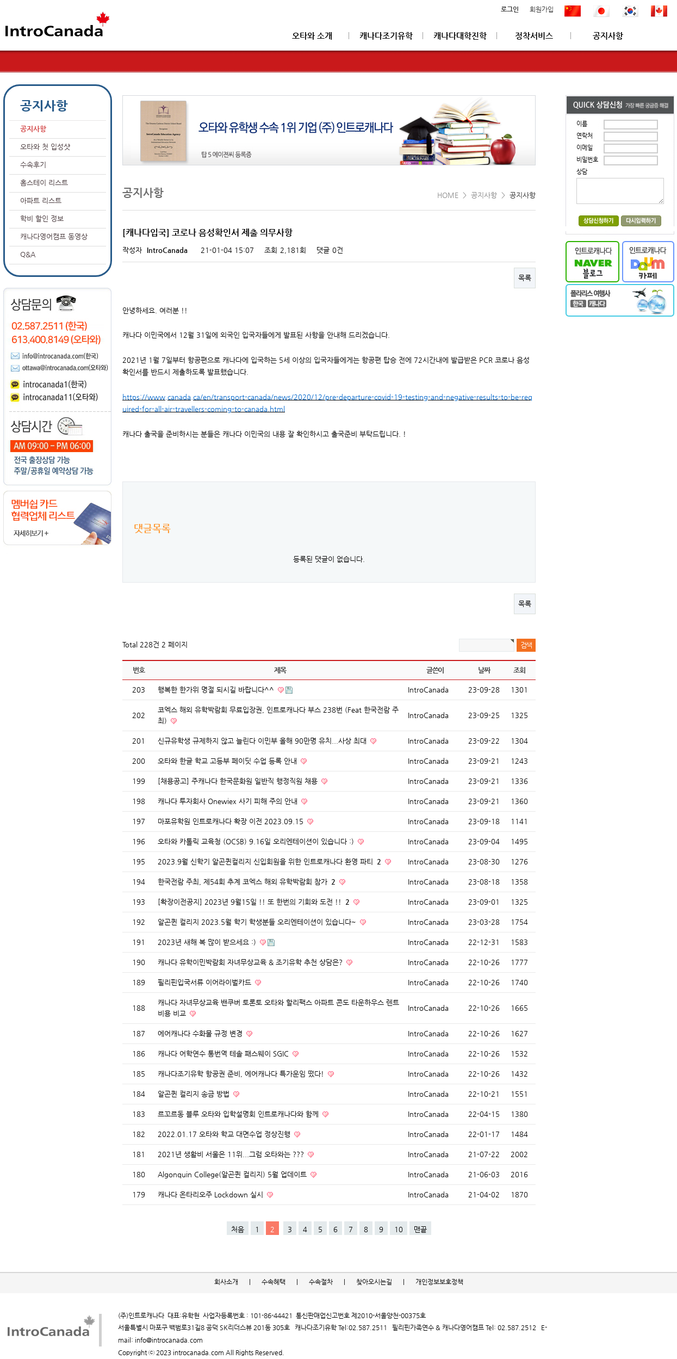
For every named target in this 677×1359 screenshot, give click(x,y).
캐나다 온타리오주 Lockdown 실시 (211, 1194)
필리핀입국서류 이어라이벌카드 (205, 982)
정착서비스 (534, 35)
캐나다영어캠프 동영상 (54, 236)
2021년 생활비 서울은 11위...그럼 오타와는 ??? (232, 1154)
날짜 (483, 670)
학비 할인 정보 (42, 218)
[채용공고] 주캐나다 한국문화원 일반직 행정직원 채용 (239, 781)
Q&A (27, 254)
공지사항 (608, 35)
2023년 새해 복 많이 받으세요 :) (208, 942)
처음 (237, 1229)
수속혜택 (273, 1282)
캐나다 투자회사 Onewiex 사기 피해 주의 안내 (229, 801)
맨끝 (420, 1229)
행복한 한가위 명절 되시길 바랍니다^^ (217, 689)
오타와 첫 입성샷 (45, 147)
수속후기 (33, 164)
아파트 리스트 (40, 200)
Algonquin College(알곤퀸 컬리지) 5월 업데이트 (233, 1174)
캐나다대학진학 (460, 35)
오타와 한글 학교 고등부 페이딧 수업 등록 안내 (228, 761)
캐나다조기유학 (386, 35)
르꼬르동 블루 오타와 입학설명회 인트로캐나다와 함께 (239, 1114)
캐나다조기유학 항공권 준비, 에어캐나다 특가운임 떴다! (242, 1074)
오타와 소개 (312, 35)
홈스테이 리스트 (44, 182)
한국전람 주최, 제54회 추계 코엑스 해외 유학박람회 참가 (248, 882)
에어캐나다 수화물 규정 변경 (201, 1033)
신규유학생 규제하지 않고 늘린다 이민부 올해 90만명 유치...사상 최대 (263, 741)
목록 (524, 278)
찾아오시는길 (374, 1282)
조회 (519, 670)
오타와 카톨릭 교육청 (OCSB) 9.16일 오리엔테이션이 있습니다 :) (257, 841)
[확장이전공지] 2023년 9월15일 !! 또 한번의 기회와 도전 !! (255, 902)
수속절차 (321, 1282)
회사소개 (226, 1282)
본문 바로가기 (0, 0)
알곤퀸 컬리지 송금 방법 (195, 1094)
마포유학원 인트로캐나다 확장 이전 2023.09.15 (232, 821)
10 (398, 1229)
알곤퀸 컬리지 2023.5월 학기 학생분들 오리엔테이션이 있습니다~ (258, 922)
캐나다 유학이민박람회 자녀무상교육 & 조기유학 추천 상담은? (251, 962)
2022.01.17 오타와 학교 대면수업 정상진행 (225, 1134)
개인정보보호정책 (439, 1282)
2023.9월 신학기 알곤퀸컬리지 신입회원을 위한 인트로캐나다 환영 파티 (270, 861)
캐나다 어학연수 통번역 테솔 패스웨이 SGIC (224, 1053)
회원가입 (542, 10)
